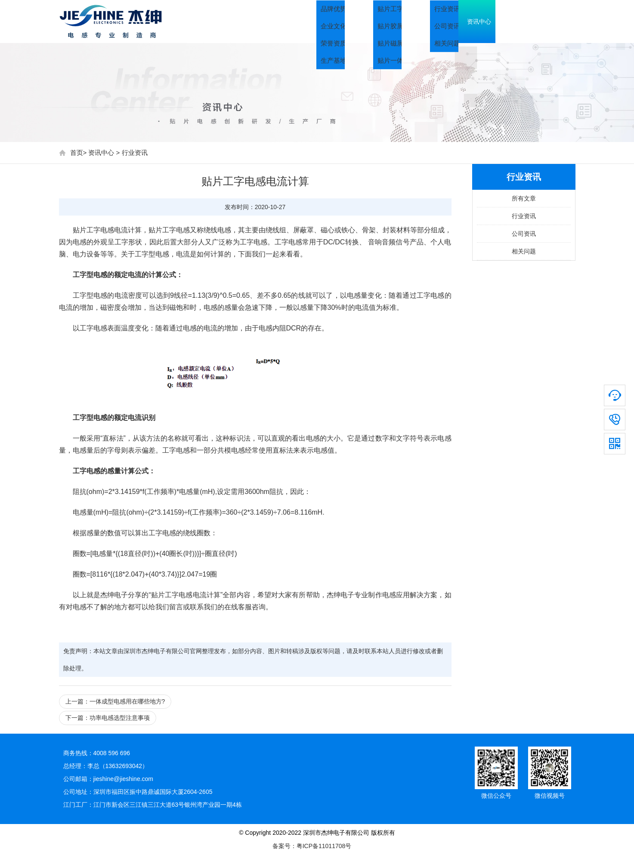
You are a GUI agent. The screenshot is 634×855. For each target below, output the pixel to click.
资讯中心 (493, 21)
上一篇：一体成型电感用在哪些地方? (115, 701)
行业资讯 (135, 152)
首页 (321, 21)
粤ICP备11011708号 (324, 846)
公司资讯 (524, 233)
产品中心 (433, 21)
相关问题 (524, 251)
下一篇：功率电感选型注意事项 (107, 717)
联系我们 (554, 21)
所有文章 (524, 198)
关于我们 (373, 21)
